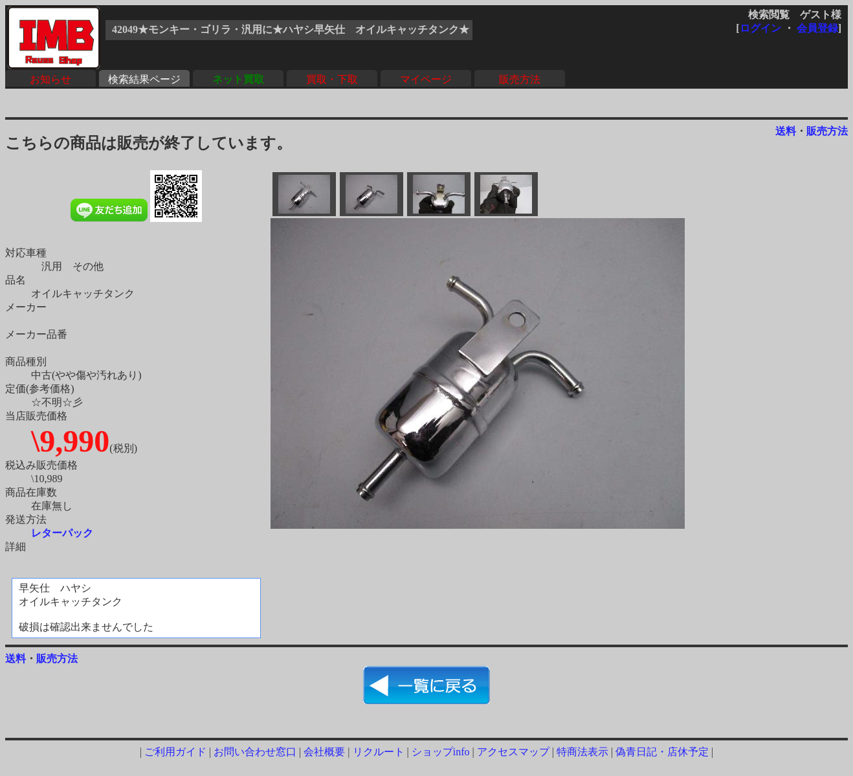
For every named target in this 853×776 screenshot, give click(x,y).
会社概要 (324, 751)
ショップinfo (441, 751)
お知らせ (50, 79)
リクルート (378, 751)
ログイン (760, 28)
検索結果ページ (144, 79)
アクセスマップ (513, 751)
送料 (785, 131)
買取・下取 (332, 79)
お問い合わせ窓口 (255, 751)
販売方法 (519, 79)
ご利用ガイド (175, 751)
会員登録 (817, 28)
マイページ (426, 79)
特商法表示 (582, 751)
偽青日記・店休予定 (662, 751)
